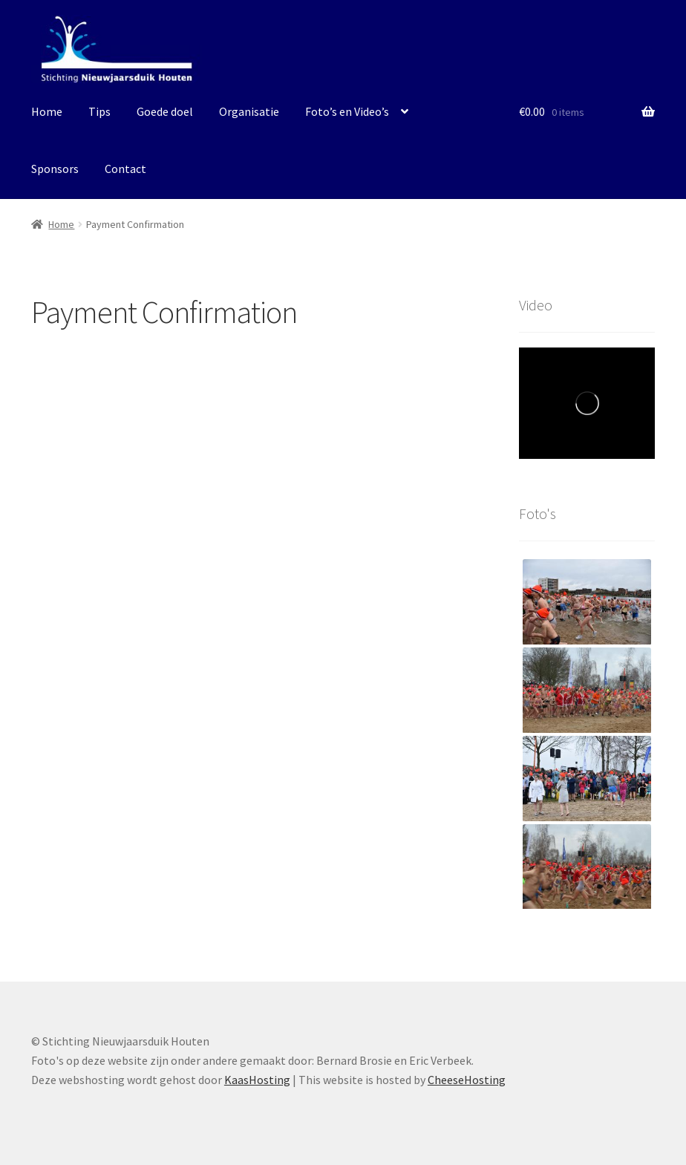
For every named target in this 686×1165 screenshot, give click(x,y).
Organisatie (249, 111)
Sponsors (55, 168)
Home (46, 111)
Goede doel (165, 111)
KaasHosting (257, 1079)
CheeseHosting (467, 1079)
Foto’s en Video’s (347, 111)
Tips (99, 111)
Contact (125, 168)
